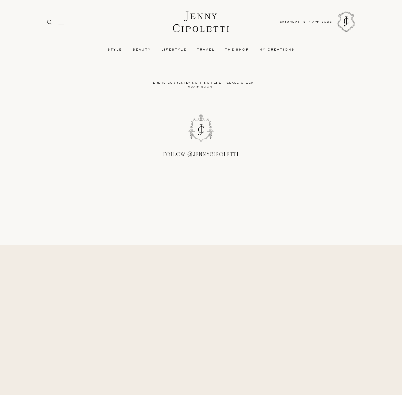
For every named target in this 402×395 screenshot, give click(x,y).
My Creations (277, 50)
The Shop (237, 50)
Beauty (141, 50)
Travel (205, 50)
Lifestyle (174, 50)
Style (114, 50)
